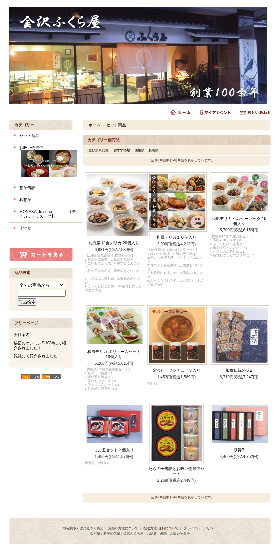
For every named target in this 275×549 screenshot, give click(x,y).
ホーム (95, 125)
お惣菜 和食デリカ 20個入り (114, 243)
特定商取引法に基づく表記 (83, 528)
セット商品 (29, 135)
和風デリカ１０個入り (176, 237)
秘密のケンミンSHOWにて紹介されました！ (40, 345)
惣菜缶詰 (27, 187)
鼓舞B (239, 450)
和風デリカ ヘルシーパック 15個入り (239, 221)
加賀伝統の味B (239, 370)
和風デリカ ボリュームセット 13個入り (113, 354)
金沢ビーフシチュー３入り (176, 370)
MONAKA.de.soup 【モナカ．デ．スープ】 (47, 214)
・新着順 (151, 150)
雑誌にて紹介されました (36, 356)
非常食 (25, 228)
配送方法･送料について (160, 528)
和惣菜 (25, 199)
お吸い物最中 (48, 162)
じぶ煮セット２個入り (114, 450)
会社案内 (22, 334)
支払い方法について (123, 528)
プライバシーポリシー (200, 528)
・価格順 (137, 150)
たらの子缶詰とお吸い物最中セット (176, 471)
